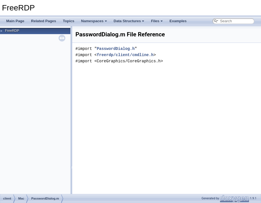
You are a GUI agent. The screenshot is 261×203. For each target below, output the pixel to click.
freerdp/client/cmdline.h (125, 55)
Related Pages (43, 21)
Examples (178, 21)
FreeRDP (12, 31)
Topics (68, 21)
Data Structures (129, 21)
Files (157, 21)
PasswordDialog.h (116, 48)
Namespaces (94, 21)
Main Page (15, 21)
